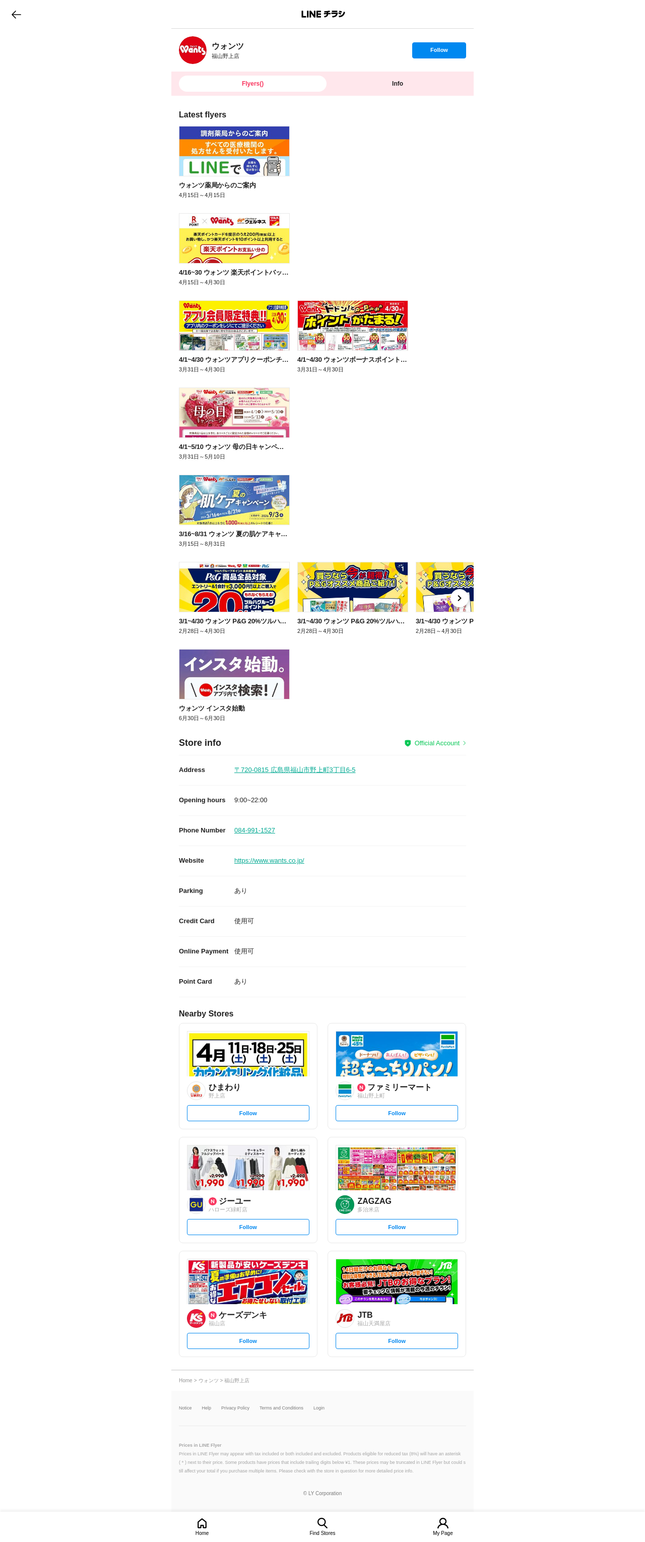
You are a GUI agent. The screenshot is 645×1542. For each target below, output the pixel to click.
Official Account (437, 743)
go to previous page (16, 14)
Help (207, 1408)
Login (319, 1408)
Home (202, 1533)
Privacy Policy (235, 1408)
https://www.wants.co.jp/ (269, 860)
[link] (193, 50)
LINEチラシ (323, 14)
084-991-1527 (254, 830)
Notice (185, 1408)
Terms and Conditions (281, 1408)
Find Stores (322, 1533)
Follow (439, 52)
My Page (443, 1533)
